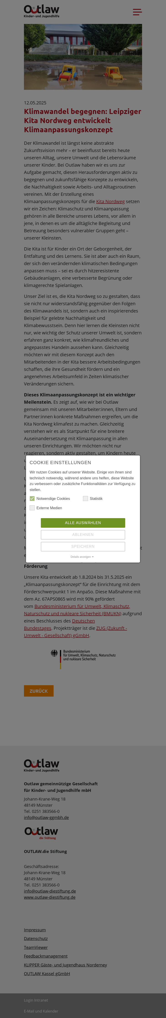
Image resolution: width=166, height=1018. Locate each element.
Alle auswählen (83, 523)
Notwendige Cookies (50, 498)
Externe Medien (46, 508)
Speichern (83, 546)
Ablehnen (83, 535)
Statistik (93, 498)
